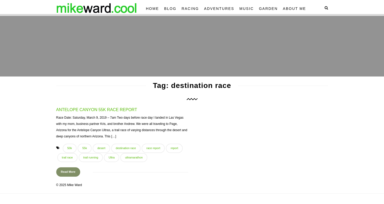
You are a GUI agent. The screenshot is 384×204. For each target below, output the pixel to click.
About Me (294, 9)
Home (152, 9)
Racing (190, 9)
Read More (68, 171)
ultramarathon (134, 157)
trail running (90, 157)
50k (69, 148)
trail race (67, 157)
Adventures (219, 9)
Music (247, 9)
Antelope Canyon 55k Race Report (96, 109)
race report (153, 148)
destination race (126, 148)
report (174, 148)
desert (101, 148)
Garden (268, 9)
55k (84, 148)
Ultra (112, 157)
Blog (170, 9)
